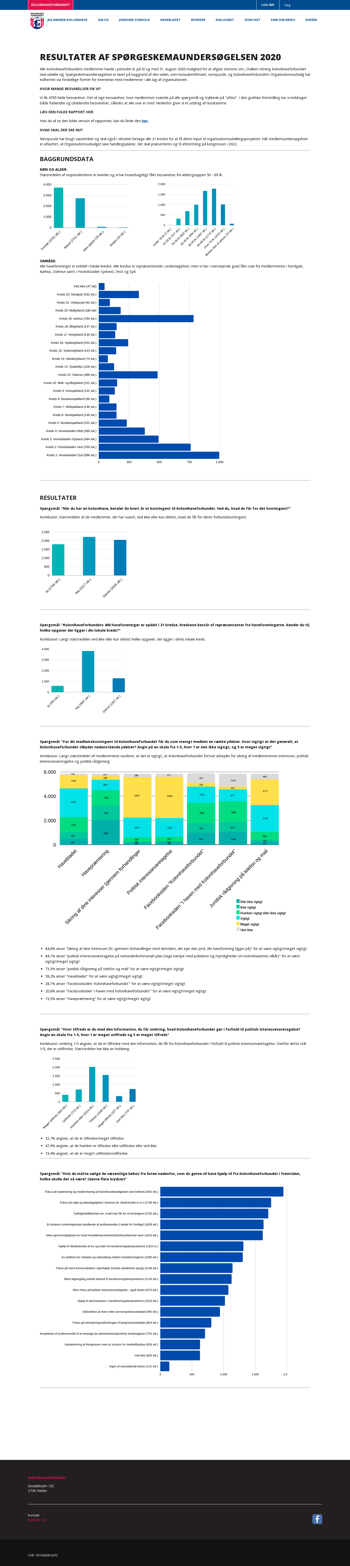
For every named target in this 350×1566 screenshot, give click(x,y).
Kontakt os (37, 1519)
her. (145, 120)
